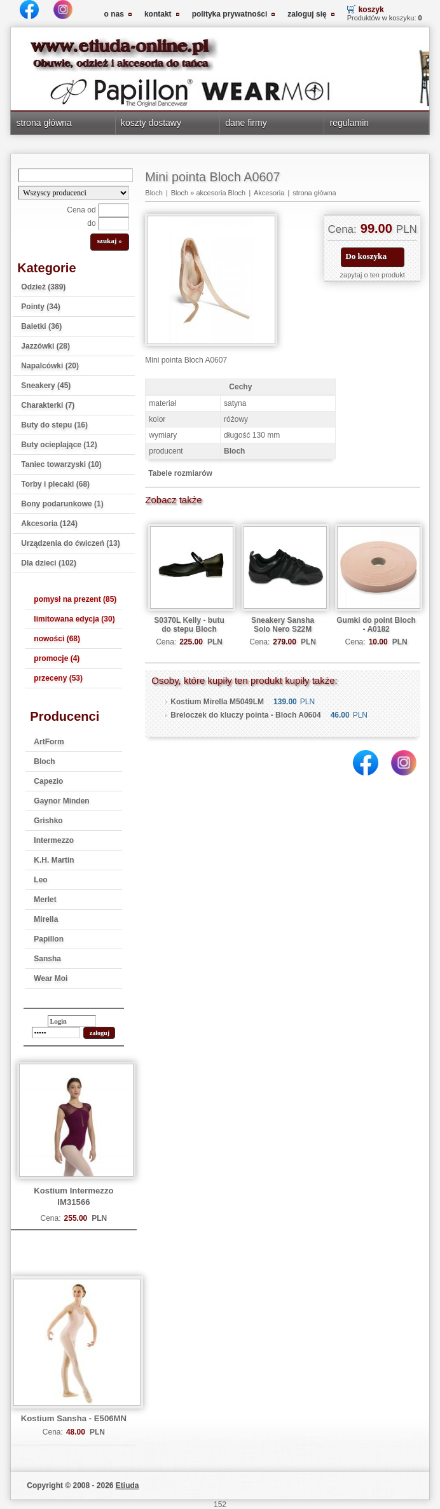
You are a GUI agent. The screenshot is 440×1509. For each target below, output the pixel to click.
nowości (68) (57, 638)
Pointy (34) (40, 306)
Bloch (44, 761)
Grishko (48, 820)
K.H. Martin (54, 860)
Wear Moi (50, 978)
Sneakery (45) (46, 385)
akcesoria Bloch (220, 193)
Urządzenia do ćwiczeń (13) (70, 543)
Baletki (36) (41, 326)
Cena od (81, 209)
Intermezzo (54, 840)
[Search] (75, 175)
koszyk (371, 9)
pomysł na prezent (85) (75, 599)
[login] (72, 1021)
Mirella (46, 919)
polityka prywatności (230, 14)
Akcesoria (269, 193)
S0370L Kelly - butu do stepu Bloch (189, 625)
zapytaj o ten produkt (372, 275)
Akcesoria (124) (49, 523)
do (91, 223)
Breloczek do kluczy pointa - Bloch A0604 (245, 715)
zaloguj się (306, 14)
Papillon (49, 939)
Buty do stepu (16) (54, 425)
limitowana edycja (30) (74, 619)
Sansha (47, 958)
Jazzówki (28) (45, 346)
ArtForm (49, 741)
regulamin (349, 123)
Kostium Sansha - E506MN (74, 1418)
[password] (56, 1032)
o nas (114, 14)
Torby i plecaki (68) (55, 484)
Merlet (45, 899)
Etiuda (127, 1485)
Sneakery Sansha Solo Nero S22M (282, 625)
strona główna (44, 123)
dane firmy (246, 123)
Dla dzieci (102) (48, 563)
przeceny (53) (58, 678)
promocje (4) (56, 658)
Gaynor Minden (61, 800)
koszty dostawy (151, 123)
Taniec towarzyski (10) (61, 464)
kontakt (158, 14)
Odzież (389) (43, 286)
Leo (40, 879)
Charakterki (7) (47, 405)
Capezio (48, 781)
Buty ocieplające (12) (59, 444)
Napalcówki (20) (50, 365)
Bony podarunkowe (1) (62, 503)
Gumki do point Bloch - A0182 (376, 625)
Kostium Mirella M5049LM (217, 701)
